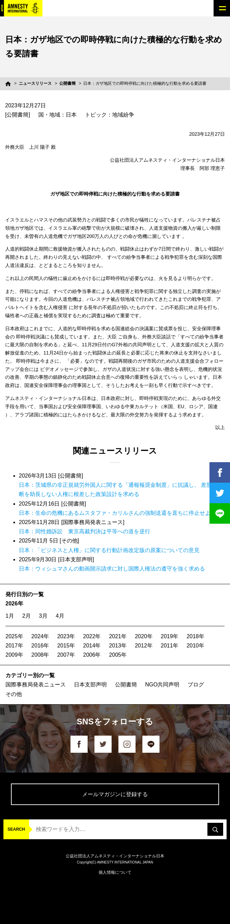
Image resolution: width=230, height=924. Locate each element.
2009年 (14, 655)
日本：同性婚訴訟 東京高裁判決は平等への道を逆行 (84, 531)
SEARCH (16, 829)
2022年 (92, 636)
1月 (9, 616)
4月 (60, 616)
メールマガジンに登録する (115, 794)
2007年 (66, 655)
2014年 (92, 645)
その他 (13, 694)
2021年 (118, 636)
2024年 (40, 636)
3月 (43, 616)
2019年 (170, 636)
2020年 (144, 636)
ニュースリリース (35, 83)
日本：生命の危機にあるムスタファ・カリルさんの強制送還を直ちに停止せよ (114, 513)
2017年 (14, 645)
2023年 (66, 636)
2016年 (40, 645)
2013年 (118, 645)
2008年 (40, 655)
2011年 (170, 645)
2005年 (118, 655)
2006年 (92, 655)
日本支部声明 (90, 684)
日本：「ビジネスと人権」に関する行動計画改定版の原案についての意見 (109, 550)
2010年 (195, 645)
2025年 (14, 636)
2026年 (14, 603)
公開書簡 (67, 83)
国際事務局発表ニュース (35, 684)
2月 (26, 616)
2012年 (144, 645)
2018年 (195, 636)
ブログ (196, 684)
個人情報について (115, 872)
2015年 (66, 645)
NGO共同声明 (162, 684)
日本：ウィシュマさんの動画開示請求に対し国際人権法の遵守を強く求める (112, 569)
